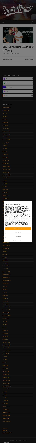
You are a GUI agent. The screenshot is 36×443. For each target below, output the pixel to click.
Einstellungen (18, 236)
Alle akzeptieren (18, 228)
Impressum (21, 240)
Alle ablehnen (18, 232)
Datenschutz (15, 240)
